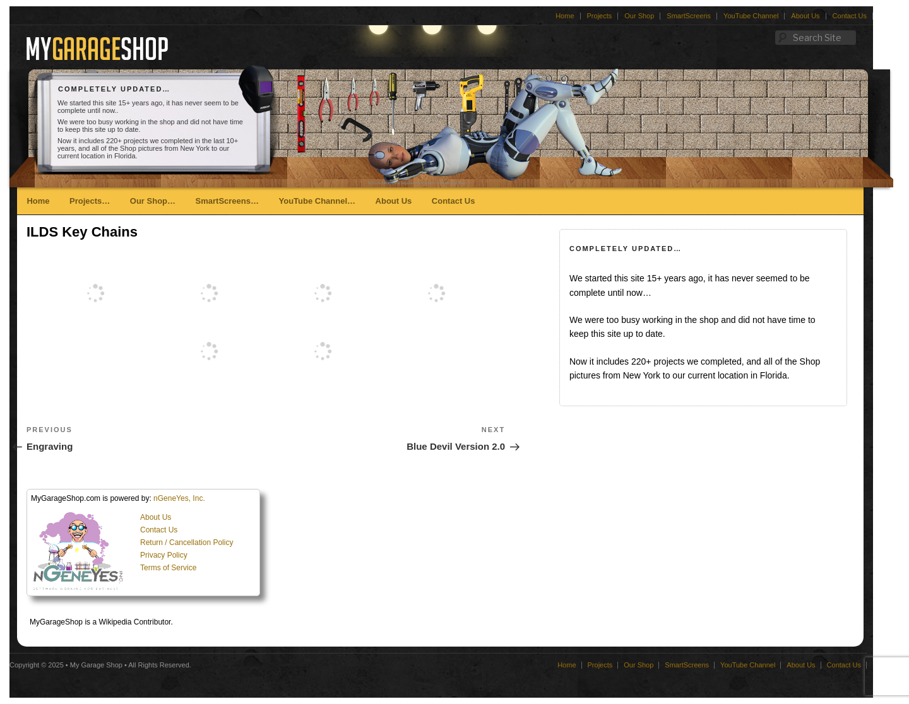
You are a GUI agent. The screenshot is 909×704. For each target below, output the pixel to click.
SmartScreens (689, 16)
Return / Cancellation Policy (186, 542)
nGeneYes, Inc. (179, 498)
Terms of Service (168, 567)
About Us (805, 16)
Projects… (89, 201)
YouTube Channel (750, 16)
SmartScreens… (227, 201)
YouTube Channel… (316, 201)
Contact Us (850, 16)
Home (565, 16)
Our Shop (639, 16)
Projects (599, 16)
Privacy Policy (163, 555)
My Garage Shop (96, 665)
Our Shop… (152, 201)
